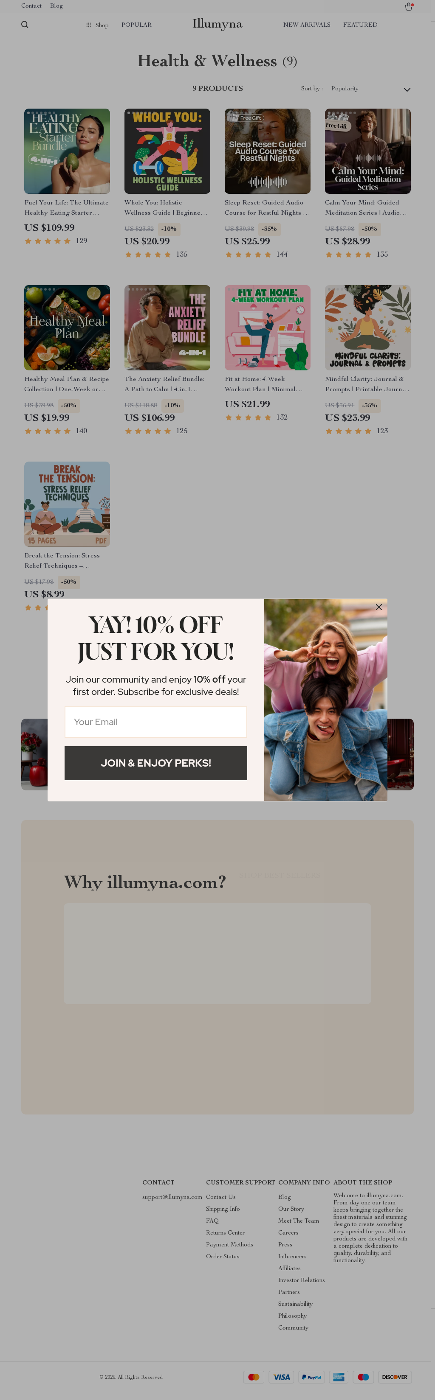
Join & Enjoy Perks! (156, 763)
